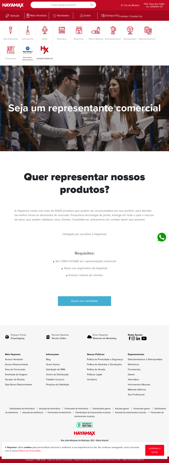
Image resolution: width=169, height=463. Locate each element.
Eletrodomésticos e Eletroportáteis (145, 359)
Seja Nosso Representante (18, 384)
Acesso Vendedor (14, 359)
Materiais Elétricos (137, 389)
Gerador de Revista (15, 379)
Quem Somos (53, 364)
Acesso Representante (16, 364)
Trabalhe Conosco (55, 379)
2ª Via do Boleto (130, 5)
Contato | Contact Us (130, 16)
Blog (48, 359)
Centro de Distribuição (57, 374)
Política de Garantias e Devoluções (104, 364)
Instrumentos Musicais (139, 384)
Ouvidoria (92, 379)
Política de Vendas (96, 369)
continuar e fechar (155, 450)
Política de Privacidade (29, 450)
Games (131, 374)
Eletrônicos (133, 364)
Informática (133, 379)
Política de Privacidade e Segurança (105, 359)
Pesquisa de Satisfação (57, 384)
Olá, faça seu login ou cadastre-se (154, 5)
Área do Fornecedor (15, 369)
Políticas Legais (94, 374)
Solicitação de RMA (55, 369)
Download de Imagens (16, 374)
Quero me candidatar (84, 301)
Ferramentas (134, 369)
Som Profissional (136, 394)
